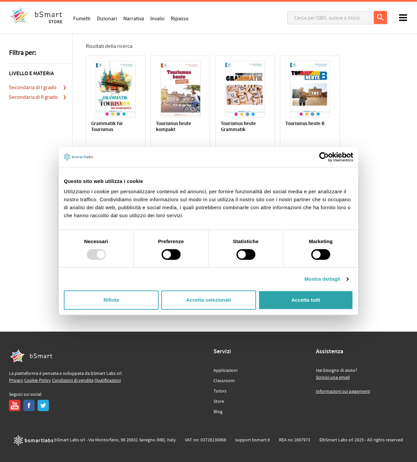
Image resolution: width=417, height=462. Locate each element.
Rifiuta (111, 300)
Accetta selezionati (208, 300)
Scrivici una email (333, 378)
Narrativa (133, 18)
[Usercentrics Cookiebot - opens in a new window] (324, 157)
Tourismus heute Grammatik (238, 127)
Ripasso (180, 18)
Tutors (219, 391)
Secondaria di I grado (33, 87)
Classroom (224, 381)
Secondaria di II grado (33, 97)
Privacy (16, 381)
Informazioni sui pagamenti (343, 391)
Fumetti (81, 18)
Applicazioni (225, 371)
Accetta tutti (305, 300)
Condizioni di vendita (72, 381)
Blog (217, 412)
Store (218, 401)
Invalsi (157, 18)
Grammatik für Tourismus (107, 127)
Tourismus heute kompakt (173, 127)
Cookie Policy (37, 381)
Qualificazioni (107, 381)
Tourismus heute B (305, 124)
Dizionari (107, 18)
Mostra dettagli (322, 279)
